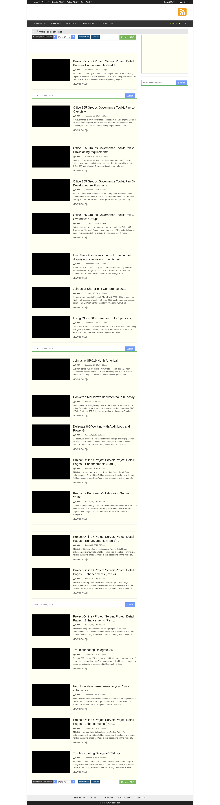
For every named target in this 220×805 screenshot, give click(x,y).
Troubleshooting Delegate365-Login (97, 753)
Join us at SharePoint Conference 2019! (100, 288)
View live (95, 37)
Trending (140, 797)
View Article (81, 84)
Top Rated (124, 797)
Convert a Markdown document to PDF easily (103, 397)
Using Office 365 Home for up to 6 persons (102, 318)
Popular (108, 797)
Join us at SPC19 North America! (95, 360)
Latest (94, 797)
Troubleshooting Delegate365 (93, 650)
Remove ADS (127, 37)
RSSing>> (79, 797)
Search (130, 96)
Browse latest (84, 37)
